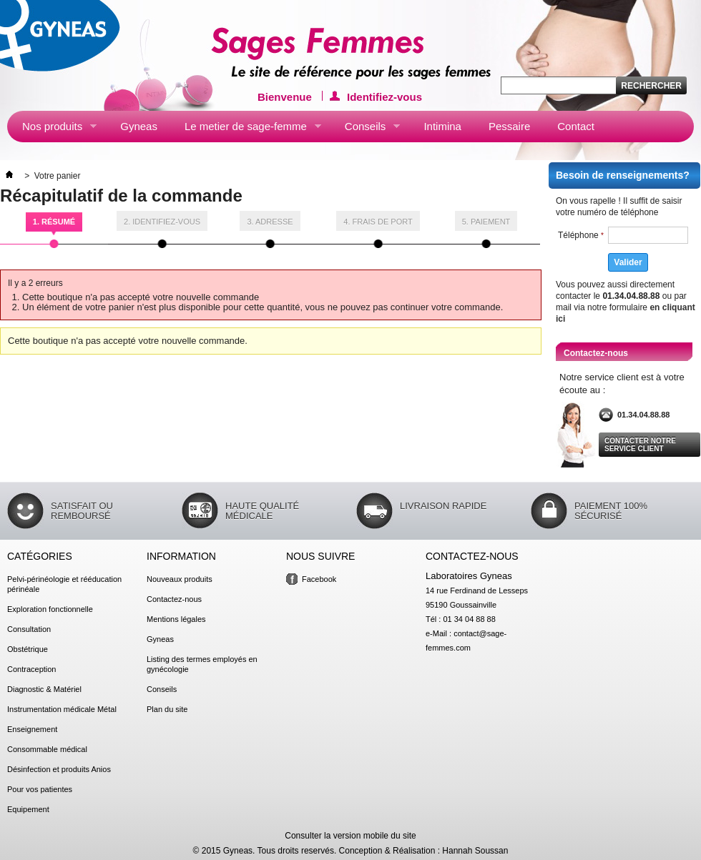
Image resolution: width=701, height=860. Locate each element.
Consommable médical (47, 749)
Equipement (28, 809)
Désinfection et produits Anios (59, 769)
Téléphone (581, 235)
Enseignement (32, 729)
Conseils (365, 129)
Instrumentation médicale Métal (62, 709)
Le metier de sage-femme (245, 129)
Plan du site (167, 709)
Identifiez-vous (384, 96)
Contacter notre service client (640, 445)
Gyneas (138, 126)
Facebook (319, 579)
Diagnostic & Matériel (44, 689)
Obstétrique (27, 649)
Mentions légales (176, 619)
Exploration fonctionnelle (50, 609)
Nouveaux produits (179, 579)
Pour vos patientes (39, 789)
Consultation (29, 629)
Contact (575, 126)
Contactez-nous (174, 599)
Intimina (442, 126)
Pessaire (509, 126)
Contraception (32, 669)
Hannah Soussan (475, 851)
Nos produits (52, 129)
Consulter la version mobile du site (350, 836)
